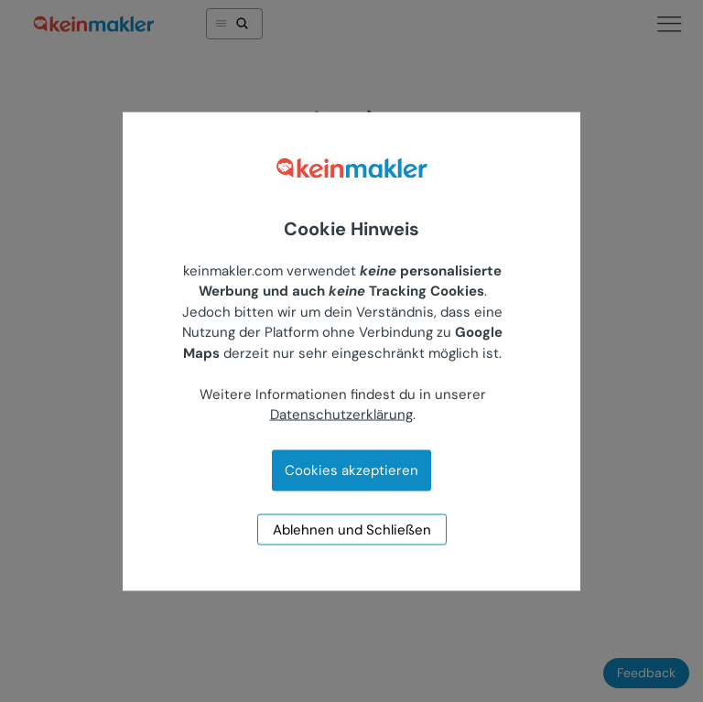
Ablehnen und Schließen (352, 529)
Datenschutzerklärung (341, 414)
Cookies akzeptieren (351, 469)
